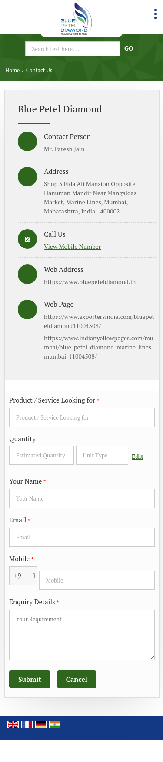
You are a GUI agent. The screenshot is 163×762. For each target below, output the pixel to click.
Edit (137, 457)
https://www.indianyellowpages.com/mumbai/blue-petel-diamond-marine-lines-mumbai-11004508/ (99, 347)
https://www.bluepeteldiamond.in (90, 282)
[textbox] (102, 455)
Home (12, 70)
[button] (72, 246)
